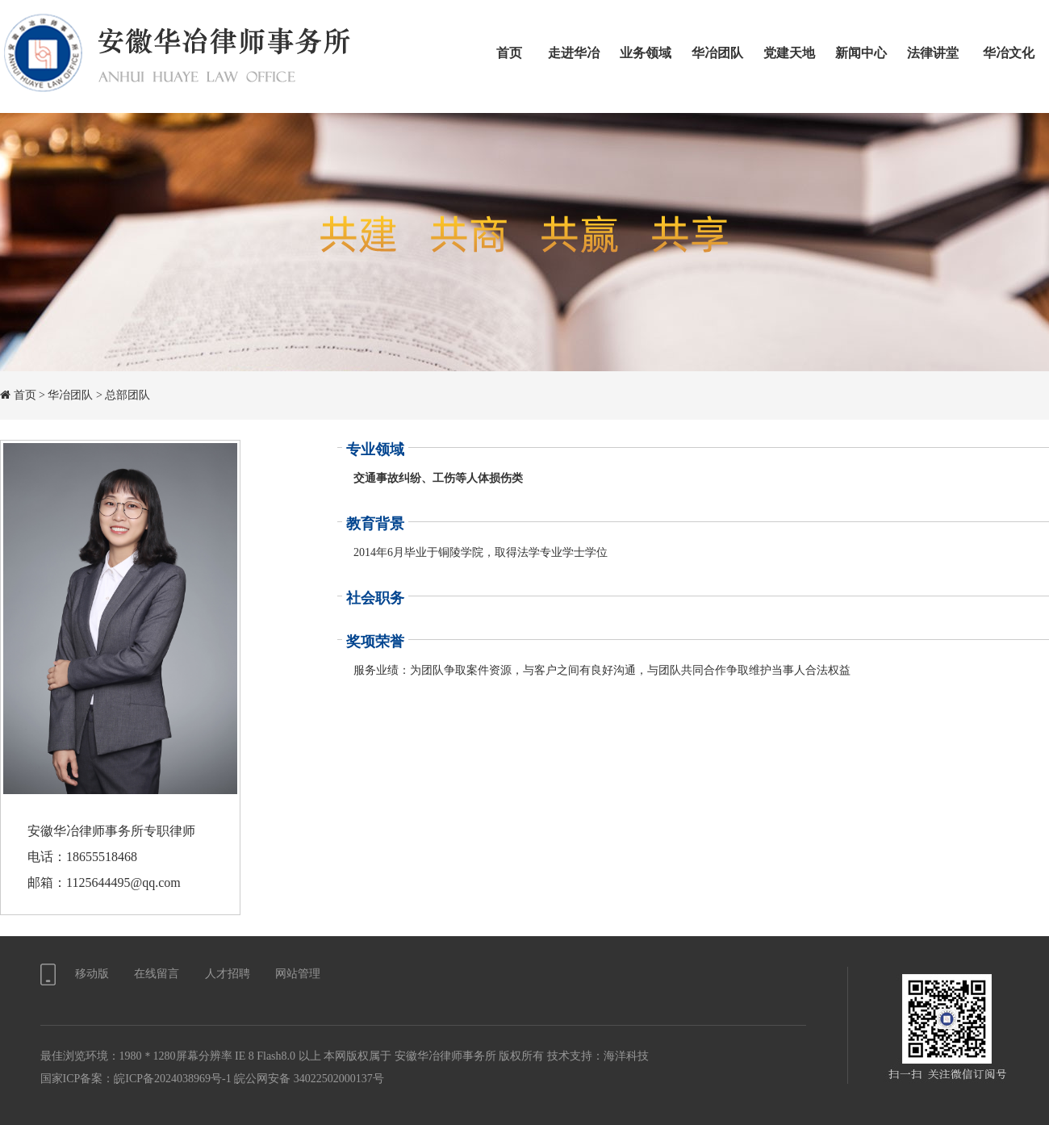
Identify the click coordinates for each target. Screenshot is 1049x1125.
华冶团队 (70, 395)
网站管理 (297, 974)
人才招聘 (227, 974)
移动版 (92, 974)
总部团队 (127, 395)
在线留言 (156, 974)
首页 (25, 395)
